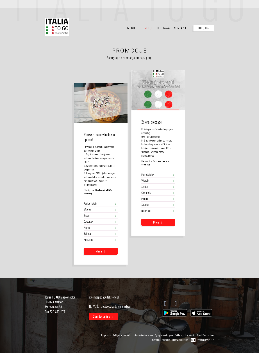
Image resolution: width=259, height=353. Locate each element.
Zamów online (103, 316)
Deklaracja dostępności (185, 335)
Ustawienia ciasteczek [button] (143, 335)
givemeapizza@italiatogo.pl (104, 297)
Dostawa (163, 28)
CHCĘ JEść (203, 28)
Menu (131, 28)
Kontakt (180, 28)
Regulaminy (106, 335)
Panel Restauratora (205, 335)
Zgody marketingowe (164, 335)
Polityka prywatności (122, 335)
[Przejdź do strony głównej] (57, 27)
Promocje (145, 28)
